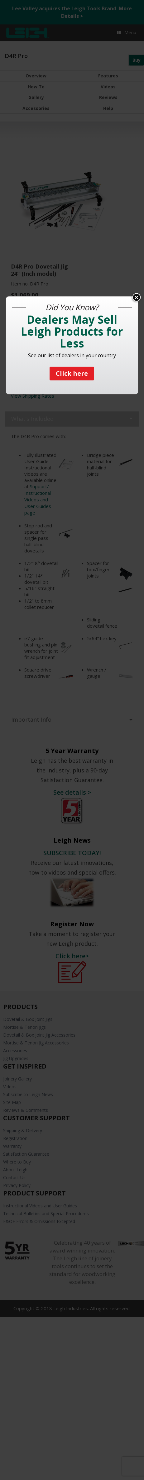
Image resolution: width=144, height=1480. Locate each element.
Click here (72, 373)
